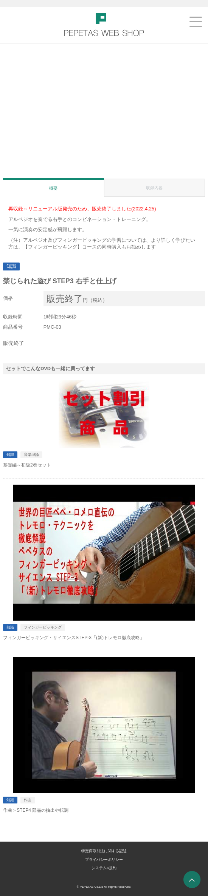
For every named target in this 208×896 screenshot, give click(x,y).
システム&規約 (104, 868)
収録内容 (154, 187)
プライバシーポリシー (104, 859)
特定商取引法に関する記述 (104, 851)
